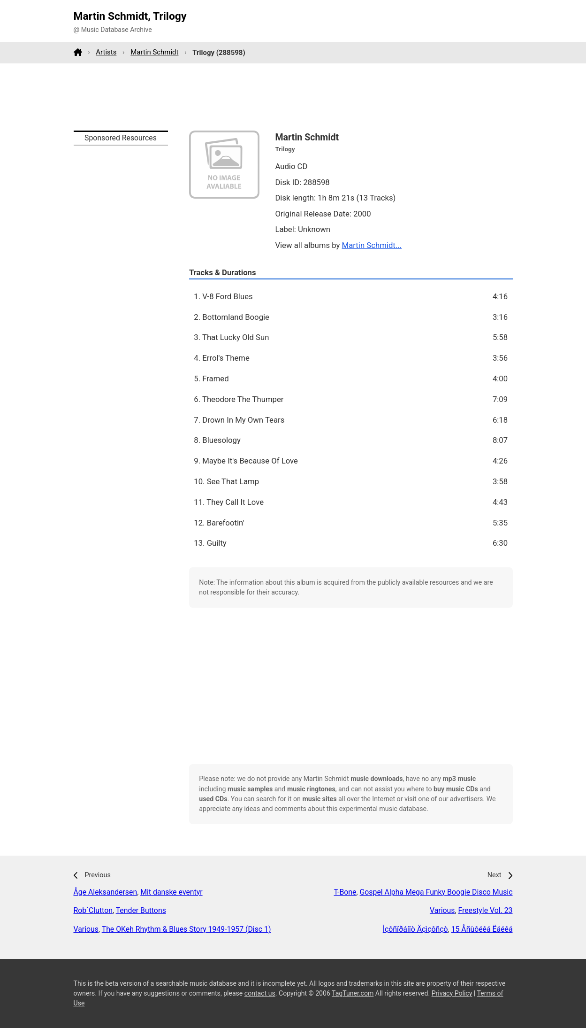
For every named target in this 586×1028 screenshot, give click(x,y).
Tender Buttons (141, 910)
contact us (259, 993)
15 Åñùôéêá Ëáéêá (482, 929)
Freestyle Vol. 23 (485, 910)
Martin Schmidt (154, 52)
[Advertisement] (293, 97)
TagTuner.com (352, 993)
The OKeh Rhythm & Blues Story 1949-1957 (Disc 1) (186, 929)
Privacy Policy (452, 993)
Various (86, 929)
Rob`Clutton (93, 910)
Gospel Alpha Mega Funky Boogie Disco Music (436, 892)
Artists (106, 52)
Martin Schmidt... (372, 245)
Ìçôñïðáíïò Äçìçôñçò (415, 929)
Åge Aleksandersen (105, 892)
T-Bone (345, 892)
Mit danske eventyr (171, 892)
